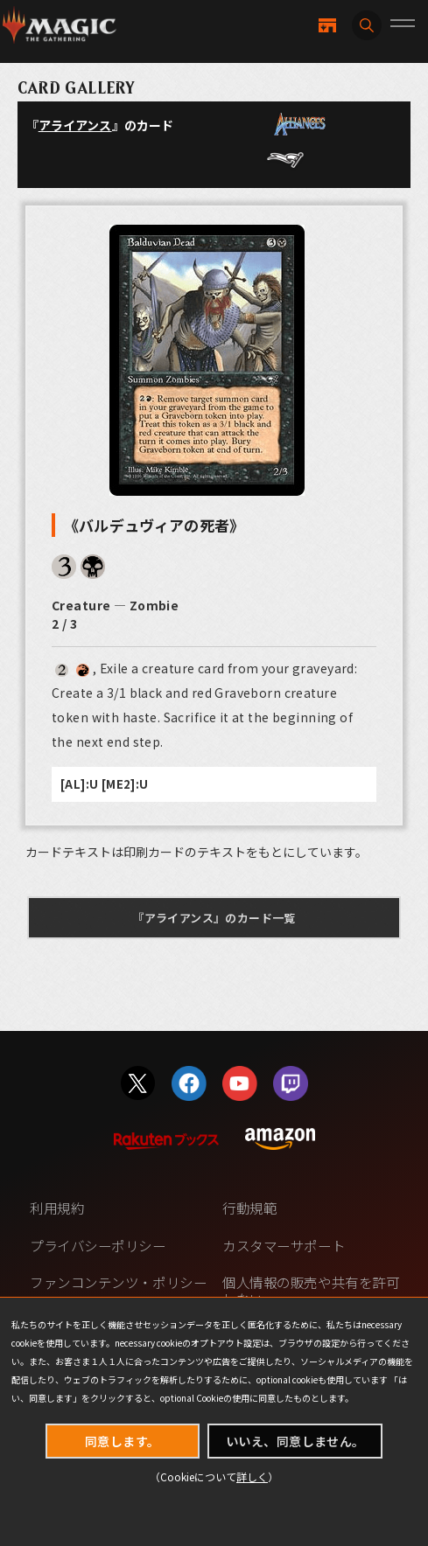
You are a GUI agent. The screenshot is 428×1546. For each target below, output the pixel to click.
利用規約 (57, 1208)
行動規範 (249, 1208)
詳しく (252, 1476)
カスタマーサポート (283, 1246)
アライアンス (75, 125)
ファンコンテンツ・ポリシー (118, 1282)
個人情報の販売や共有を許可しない (310, 1290)
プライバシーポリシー (97, 1246)
